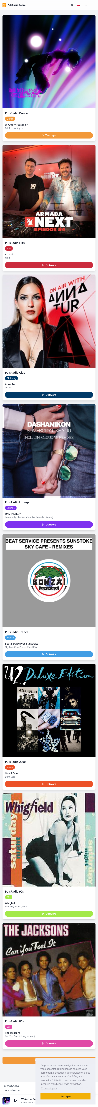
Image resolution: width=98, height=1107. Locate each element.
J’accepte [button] (65, 1096)
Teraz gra (49, 135)
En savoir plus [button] (49, 1088)
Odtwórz (49, 265)
